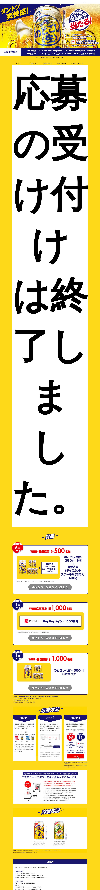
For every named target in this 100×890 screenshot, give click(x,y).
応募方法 (34, 63)
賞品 (19, 63)
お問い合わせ (77, 63)
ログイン (85, 2)
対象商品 (48, 63)
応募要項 (61, 63)
